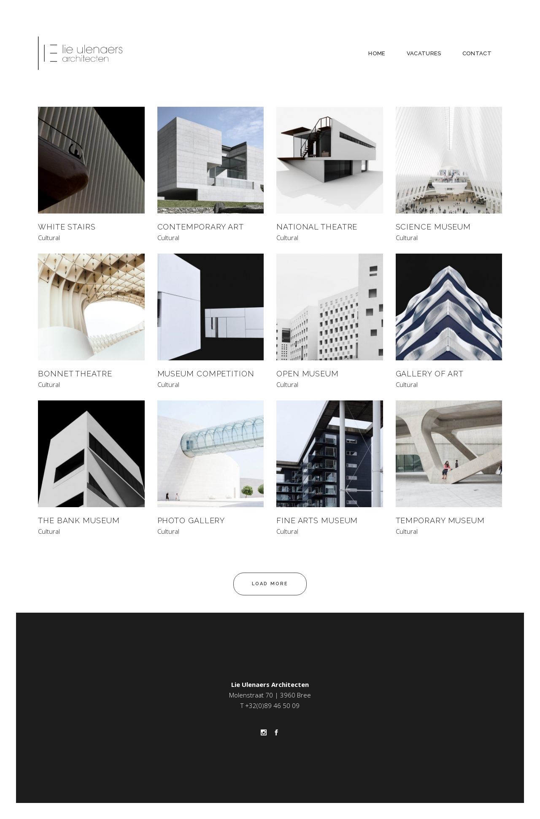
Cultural (49, 238)
